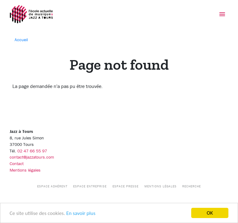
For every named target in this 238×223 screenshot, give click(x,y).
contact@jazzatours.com (32, 157)
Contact (17, 163)
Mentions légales (25, 170)
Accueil (21, 39)
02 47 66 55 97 (32, 151)
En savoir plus (80, 213)
